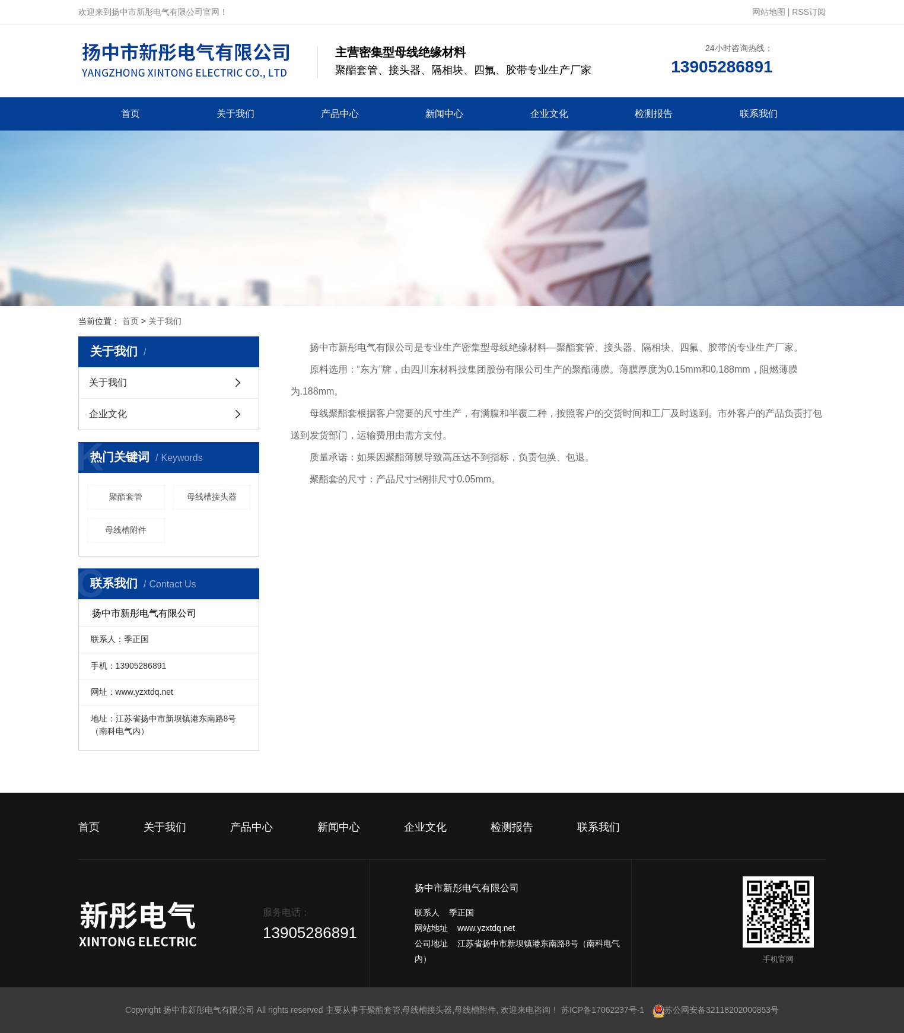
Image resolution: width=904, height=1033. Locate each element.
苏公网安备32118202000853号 (715, 1010)
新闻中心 (444, 114)
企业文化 (549, 114)
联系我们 (759, 114)
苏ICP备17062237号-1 (602, 1010)
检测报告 (654, 114)
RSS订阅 (809, 12)
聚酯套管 (125, 496)
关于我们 (235, 114)
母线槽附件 (126, 530)
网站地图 (768, 12)
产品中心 (340, 114)
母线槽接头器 (212, 496)
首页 (130, 114)
